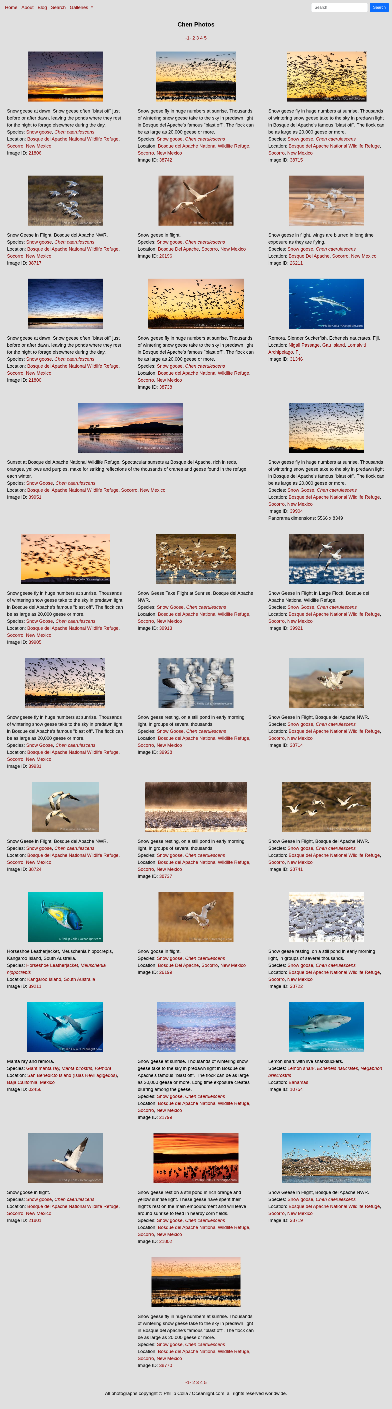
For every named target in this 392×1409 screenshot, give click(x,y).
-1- (188, 38)
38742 (165, 160)
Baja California (22, 1082)
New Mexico (39, 146)
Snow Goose (39, 483)
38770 (165, 1365)
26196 (165, 256)
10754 (296, 1089)
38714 (296, 745)
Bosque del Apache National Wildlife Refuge (72, 139)
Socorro (15, 146)
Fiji (299, 352)
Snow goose (39, 132)
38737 (165, 876)
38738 (165, 387)
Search (58, 7)
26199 (165, 972)
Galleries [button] (80, 7)
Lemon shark (301, 1068)
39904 (296, 511)
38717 (35, 263)
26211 (296, 263)
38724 (35, 869)
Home (11, 7)
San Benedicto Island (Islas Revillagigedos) (72, 1075)
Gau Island (333, 345)
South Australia (79, 979)
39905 (35, 642)
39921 (296, 628)
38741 (296, 869)
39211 (35, 986)
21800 (35, 380)
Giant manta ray (42, 1068)
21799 (165, 1117)
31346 (296, 359)
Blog (42, 7)
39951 (35, 497)
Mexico (47, 1082)
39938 (165, 752)
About (28, 7)
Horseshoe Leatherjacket (52, 965)
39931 (35, 766)
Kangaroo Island (44, 979)
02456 (35, 1089)
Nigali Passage (304, 345)
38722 (296, 986)
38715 (296, 160)
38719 (296, 1220)
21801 (35, 1220)
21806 (35, 153)
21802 (165, 1241)
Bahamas (298, 1082)
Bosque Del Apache (178, 249)
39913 (165, 628)
